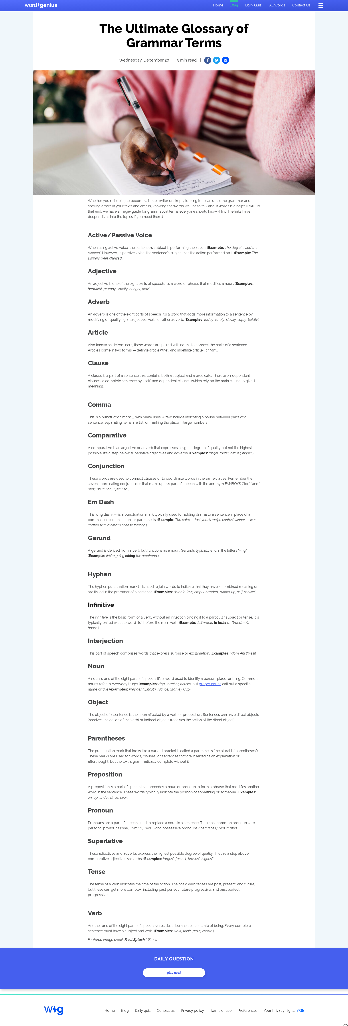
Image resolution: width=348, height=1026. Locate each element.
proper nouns (210, 684)
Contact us (301, 5)
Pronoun (100, 810)
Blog (234, 5)
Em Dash (101, 501)
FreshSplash (135, 940)
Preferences (247, 1010)
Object (98, 702)
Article (98, 332)
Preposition (105, 774)
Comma (99, 404)
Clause (98, 363)
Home (218, 5)
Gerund (99, 537)
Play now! (174, 972)
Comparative (107, 435)
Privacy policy (192, 1010)
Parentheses (106, 738)
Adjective (102, 271)
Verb (95, 913)
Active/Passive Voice (120, 235)
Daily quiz (253, 5)
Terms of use (220, 1010)
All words (277, 5)
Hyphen (99, 574)
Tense (96, 871)
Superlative (105, 840)
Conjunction (106, 465)
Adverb (99, 301)
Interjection (105, 640)
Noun (96, 666)
